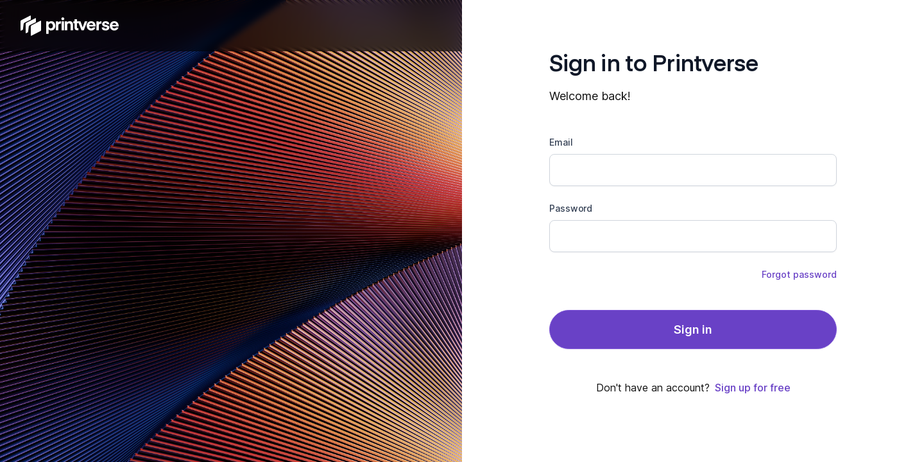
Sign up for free (753, 387)
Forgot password (799, 274)
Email (561, 142)
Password (570, 208)
